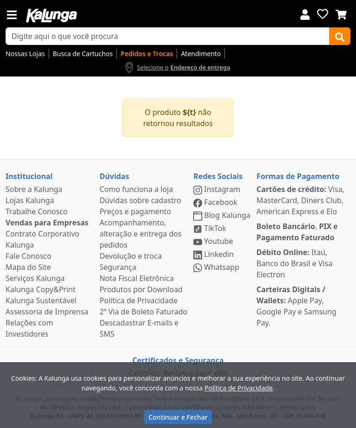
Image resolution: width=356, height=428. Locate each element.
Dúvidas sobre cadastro (140, 200)
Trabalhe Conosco (37, 211)
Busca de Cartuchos (83, 53)
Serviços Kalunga (35, 278)
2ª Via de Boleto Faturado (144, 312)
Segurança (118, 267)
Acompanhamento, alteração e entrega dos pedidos (141, 233)
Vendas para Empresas (47, 222)
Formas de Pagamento (297, 176)
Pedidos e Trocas (147, 53)
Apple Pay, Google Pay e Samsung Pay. (296, 306)
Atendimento (201, 53)
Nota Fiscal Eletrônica (137, 278)
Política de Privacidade (139, 300)
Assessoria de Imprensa (47, 312)
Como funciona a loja (136, 189)
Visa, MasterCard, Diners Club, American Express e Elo (300, 200)
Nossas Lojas (25, 53)
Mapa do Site (28, 267)
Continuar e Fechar (177, 417)
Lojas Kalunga (30, 200)
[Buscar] (339, 36)
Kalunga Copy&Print (41, 289)
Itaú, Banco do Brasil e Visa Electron (294, 263)
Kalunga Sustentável (41, 300)
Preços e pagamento (135, 211)
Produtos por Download (141, 289)
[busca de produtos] (168, 36)
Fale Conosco (28, 256)
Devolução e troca (131, 256)
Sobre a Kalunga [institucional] (34, 189)
